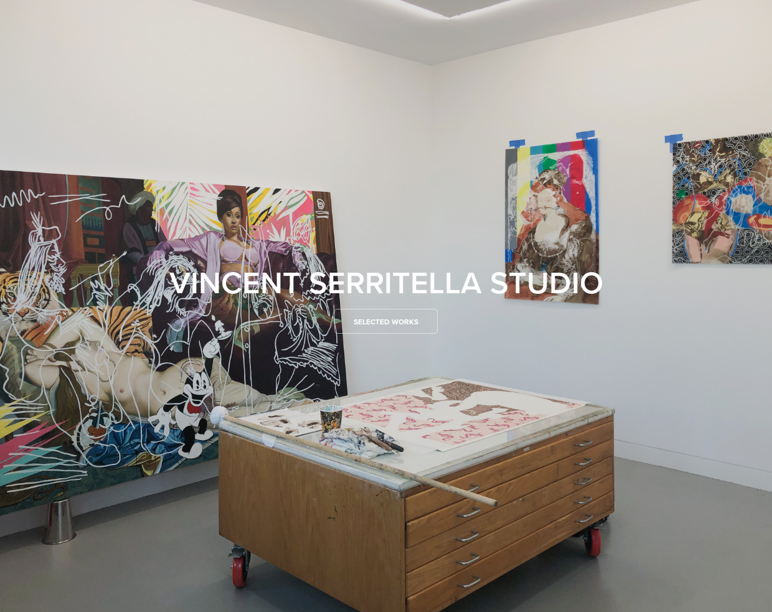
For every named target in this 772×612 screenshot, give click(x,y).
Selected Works (386, 321)
